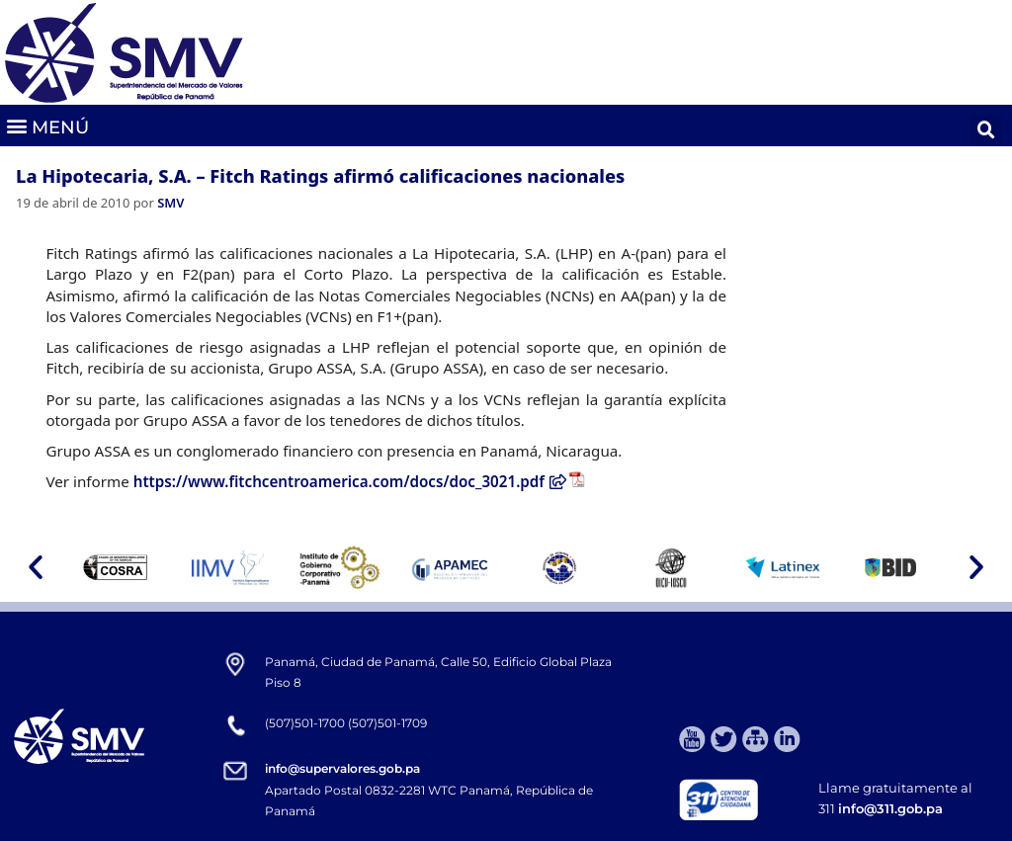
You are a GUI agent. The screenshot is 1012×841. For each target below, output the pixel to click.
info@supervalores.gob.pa (342, 768)
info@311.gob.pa (890, 808)
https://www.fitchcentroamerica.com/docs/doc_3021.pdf (349, 481)
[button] (47, 126)
